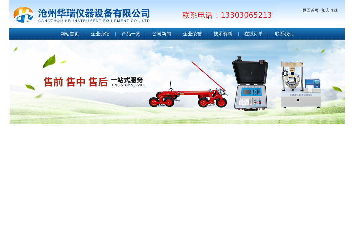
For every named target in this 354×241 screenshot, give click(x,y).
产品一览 (131, 33)
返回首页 (311, 10)
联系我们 (284, 33)
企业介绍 (100, 33)
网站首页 (69, 33)
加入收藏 (330, 10)
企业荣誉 (192, 33)
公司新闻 (161, 33)
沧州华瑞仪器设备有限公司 (143, 14)
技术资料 (223, 33)
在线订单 (253, 33)
